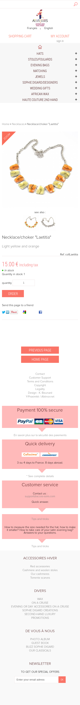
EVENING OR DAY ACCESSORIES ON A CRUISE (40, 606)
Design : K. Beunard (40, 393)
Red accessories (40, 566)
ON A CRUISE (40, 602)
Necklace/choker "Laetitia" (26, 237)
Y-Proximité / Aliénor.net (40, 396)
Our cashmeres (40, 574)
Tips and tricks (40, 519)
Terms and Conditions (40, 381)
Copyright (40, 385)
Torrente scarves (40, 577)
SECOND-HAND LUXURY (40, 614)
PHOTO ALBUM (40, 639)
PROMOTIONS (40, 618)
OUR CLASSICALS (40, 650)
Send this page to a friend (17, 305)
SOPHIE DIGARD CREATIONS (40, 610)
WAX (40, 599)
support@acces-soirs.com (40, 496)
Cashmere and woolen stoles (40, 570)
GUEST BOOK (40, 643)
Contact (40, 374)
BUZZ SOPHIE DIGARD (40, 646)
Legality (40, 389)
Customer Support (40, 377)
